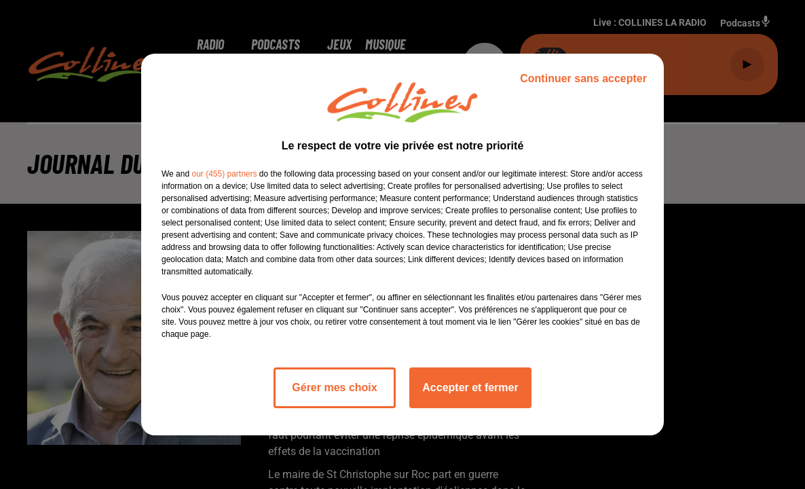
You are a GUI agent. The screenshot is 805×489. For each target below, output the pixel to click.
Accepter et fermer (470, 387)
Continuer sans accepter (583, 78)
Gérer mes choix (334, 387)
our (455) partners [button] (224, 174)
